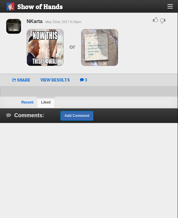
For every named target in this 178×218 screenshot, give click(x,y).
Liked (46, 102)
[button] (173, 9)
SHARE (21, 79)
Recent (27, 102)
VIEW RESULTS (55, 79)
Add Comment (76, 116)
